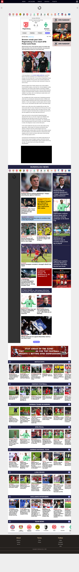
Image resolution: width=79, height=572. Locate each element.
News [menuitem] (23, 1)
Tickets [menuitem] (54, 1)
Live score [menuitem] (31, 1)
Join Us (18, 544)
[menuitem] (11, 1)
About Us (18, 540)
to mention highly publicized (38, 75)
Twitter (60, 540)
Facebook (60, 542)
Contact (18, 542)
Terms (39, 540)
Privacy (39, 542)
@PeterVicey (31, 36)
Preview (40, 33)
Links (60, 546)
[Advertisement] (61, 65)
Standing (32, 33)
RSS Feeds (60, 544)
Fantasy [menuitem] (46, 1)
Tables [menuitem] (40, 1)
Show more (36, 341)
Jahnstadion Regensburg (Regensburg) (36, 20)
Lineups (24, 33)
